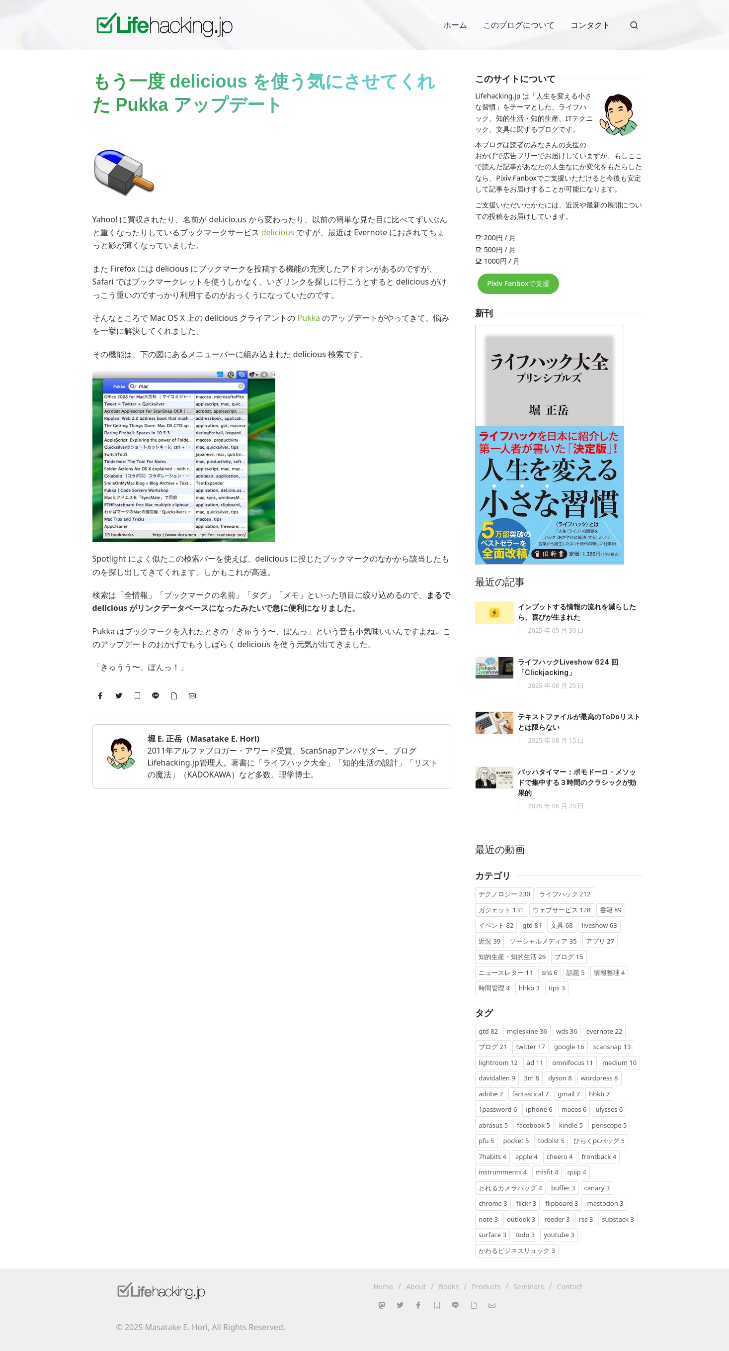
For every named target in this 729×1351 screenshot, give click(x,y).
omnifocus (572, 1062)
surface (492, 1234)
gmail (569, 1093)
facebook (533, 1125)
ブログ (569, 956)
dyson (560, 1077)
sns (549, 972)
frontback (599, 1156)
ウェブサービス (562, 909)
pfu (486, 1140)
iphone (539, 1109)
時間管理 (494, 987)
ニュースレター (506, 972)
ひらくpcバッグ (599, 1140)
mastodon (605, 1203)
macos (574, 1109)
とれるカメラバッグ (510, 1187)
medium (619, 1062)
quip (576, 1171)
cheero (560, 1156)
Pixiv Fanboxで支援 (518, 283)
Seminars (528, 1286)
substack (618, 1219)
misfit (547, 1171)
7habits (492, 1156)
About (416, 1286)
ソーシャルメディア (542, 941)
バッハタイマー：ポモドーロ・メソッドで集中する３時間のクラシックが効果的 (577, 782)
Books (449, 1286)
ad (535, 1062)
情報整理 (609, 972)
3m (531, 1077)
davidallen (497, 1077)
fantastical (530, 1093)
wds (566, 1031)
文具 (561, 925)
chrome (493, 1203)
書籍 (611, 909)
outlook (521, 1219)
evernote (604, 1031)
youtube (559, 1234)
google (569, 1046)
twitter (530, 1046)
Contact (569, 1286)
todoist (551, 1140)
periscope (609, 1125)
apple (526, 1156)
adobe (491, 1093)
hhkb (529, 987)
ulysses (609, 1109)
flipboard (561, 1203)
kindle (571, 1125)
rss (586, 1219)
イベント (496, 925)
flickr (526, 1203)
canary (597, 1187)
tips (557, 987)
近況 (489, 941)
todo (525, 1234)
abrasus (493, 1125)
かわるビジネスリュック (517, 1250)
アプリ (600, 941)
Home (384, 1286)
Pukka (309, 317)
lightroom (498, 1062)
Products (486, 1286)
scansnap (612, 1046)
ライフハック (565, 893)
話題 (576, 972)
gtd (532, 925)
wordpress (599, 1077)
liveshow (599, 925)
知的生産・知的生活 (512, 956)
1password (498, 1109)
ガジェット (501, 909)
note (488, 1219)
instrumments (503, 1171)
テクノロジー (504, 893)
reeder (556, 1219)
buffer (563, 1187)
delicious (277, 232)
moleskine (527, 1031)
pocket (516, 1140)
